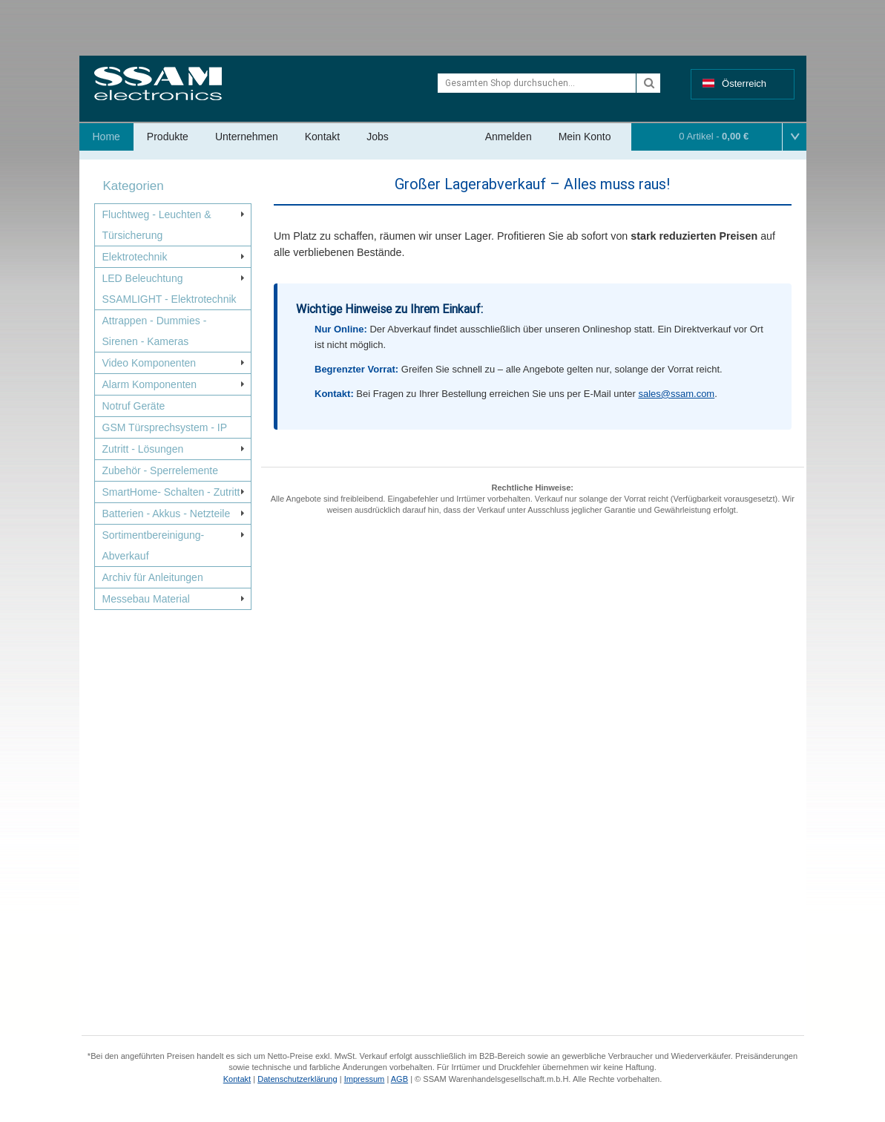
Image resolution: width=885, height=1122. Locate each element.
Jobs (377, 136)
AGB (399, 1079)
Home (106, 136)
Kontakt (322, 136)
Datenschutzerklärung (297, 1079)
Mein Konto (585, 136)
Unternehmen (246, 136)
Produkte (167, 136)
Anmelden (508, 136)
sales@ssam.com (676, 393)
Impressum (364, 1079)
